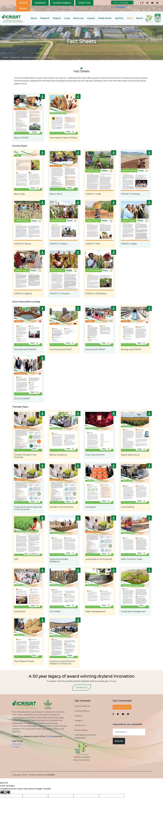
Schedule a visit (122, 707)
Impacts (91, 18)
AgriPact (119, 18)
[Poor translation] (7, 792)
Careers (23, 8)
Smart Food (84, 3)
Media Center (105, 18)
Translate (118, 7)
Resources (78, 18)
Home (5, 57)
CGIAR (48, 736)
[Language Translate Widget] (122, 2)
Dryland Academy (62, 3)
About (34, 18)
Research (45, 18)
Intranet (16, 747)
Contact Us (81, 687)
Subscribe (119, 741)
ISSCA (130, 18)
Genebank (40, 3)
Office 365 (17, 744)
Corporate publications (31, 57)
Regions (57, 18)
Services (23, 3)
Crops (67, 18)
